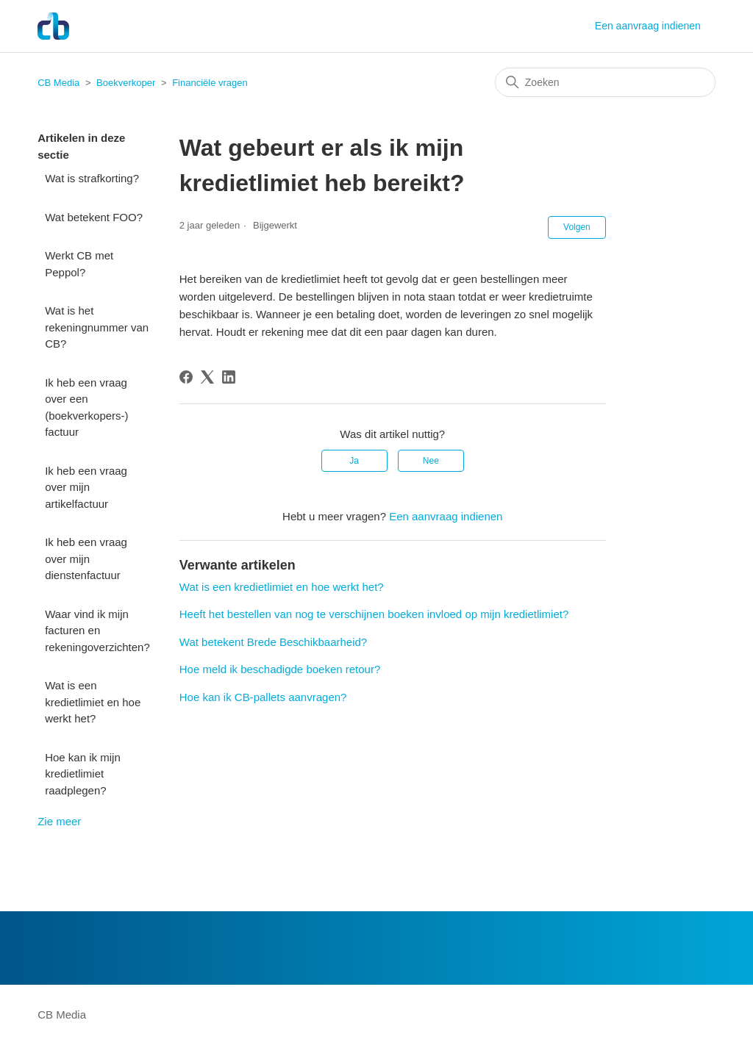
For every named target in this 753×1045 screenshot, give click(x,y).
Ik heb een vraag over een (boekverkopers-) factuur (86, 407)
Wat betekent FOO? (94, 217)
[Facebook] (186, 377)
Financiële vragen (210, 82)
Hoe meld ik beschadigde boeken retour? (280, 669)
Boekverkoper (125, 82)
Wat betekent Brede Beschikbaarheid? (273, 642)
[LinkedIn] (228, 377)
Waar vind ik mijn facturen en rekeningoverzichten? (97, 630)
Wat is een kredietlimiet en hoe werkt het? (92, 702)
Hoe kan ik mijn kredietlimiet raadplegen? (83, 774)
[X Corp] (207, 377)
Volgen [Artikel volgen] (576, 227)
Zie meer (59, 821)
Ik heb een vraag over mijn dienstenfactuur (86, 558)
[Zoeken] (605, 82)
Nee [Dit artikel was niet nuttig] (431, 461)
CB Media (58, 82)
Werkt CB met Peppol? (79, 264)
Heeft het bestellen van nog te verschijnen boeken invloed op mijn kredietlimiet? (373, 614)
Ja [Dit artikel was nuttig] (354, 461)
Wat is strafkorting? (92, 178)
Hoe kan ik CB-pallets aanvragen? (263, 697)
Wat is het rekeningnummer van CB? (97, 327)
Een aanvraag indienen (648, 26)
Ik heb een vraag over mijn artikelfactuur (86, 487)
